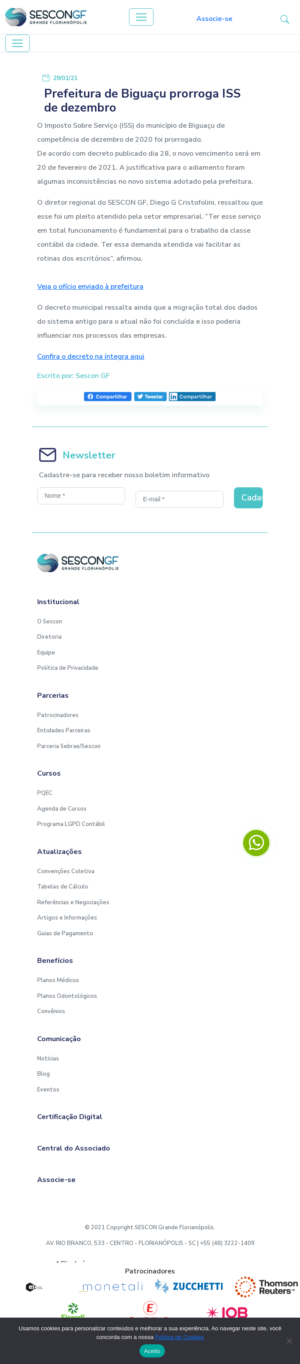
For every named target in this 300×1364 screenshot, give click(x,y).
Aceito (152, 1351)
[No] (289, 1340)
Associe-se (214, 19)
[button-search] (285, 18)
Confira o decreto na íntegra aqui (90, 356)
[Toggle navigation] (141, 17)
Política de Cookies (179, 1337)
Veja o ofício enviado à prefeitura (90, 286)
